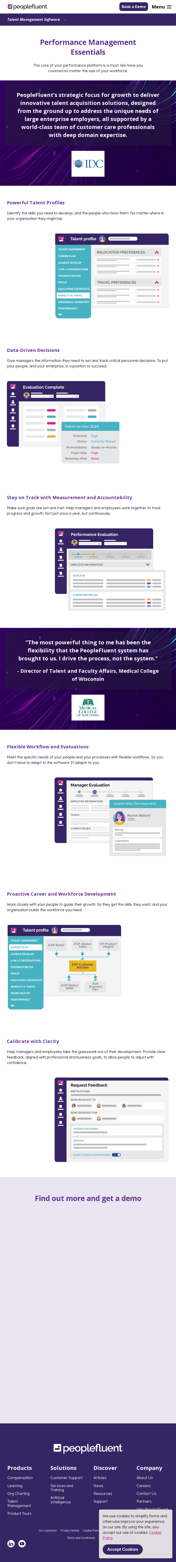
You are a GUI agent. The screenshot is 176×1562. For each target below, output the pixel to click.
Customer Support (66, 1477)
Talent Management (19, 1503)
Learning (14, 1485)
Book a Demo (134, 6)
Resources (103, 1493)
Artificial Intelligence (60, 1499)
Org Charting (18, 1493)
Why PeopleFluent (152, 1509)
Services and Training (61, 1487)
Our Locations (47, 1530)
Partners (144, 1501)
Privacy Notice (69, 1530)
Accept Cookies (122, 1549)
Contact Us (146, 1493)
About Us (145, 1477)
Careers (144, 1485)
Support (100, 1501)
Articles (100, 1477)
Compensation (20, 1477)
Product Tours (19, 1513)
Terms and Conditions (81, 1538)
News (98, 1485)
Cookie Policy (91, 1530)
